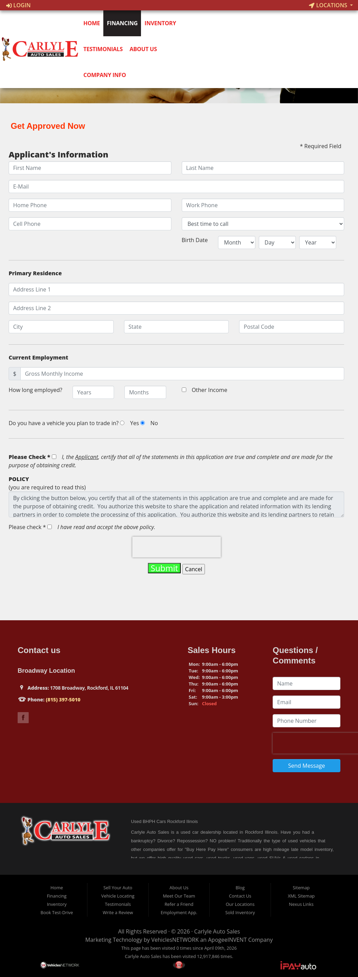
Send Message (306, 765)
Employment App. (179, 912)
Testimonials (104, 49)
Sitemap (301, 887)
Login (18, 5)
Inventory (162, 23)
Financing (124, 23)
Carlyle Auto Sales (217, 931)
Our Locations (240, 904)
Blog (240, 887)
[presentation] (176, 547)
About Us (144, 49)
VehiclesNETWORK (175, 940)
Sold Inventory (240, 912)
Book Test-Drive (56, 912)
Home (93, 23)
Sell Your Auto (117, 887)
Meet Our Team (179, 896)
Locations (329, 5)
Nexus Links (301, 904)
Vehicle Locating (117, 896)
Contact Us (240, 896)
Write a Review (118, 912)
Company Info (106, 75)
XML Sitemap (301, 896)
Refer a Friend (179, 904)
